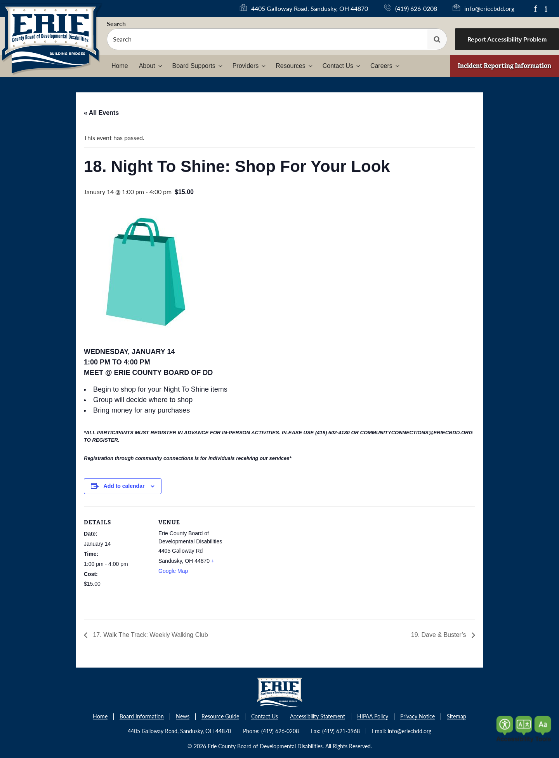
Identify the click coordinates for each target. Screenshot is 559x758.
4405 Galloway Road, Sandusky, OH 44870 (309, 8)
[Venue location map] (274, 560)
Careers (385, 65)
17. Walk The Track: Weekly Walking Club (149, 634)
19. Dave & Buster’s (439, 634)
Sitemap (456, 716)
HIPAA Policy (372, 716)
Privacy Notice (417, 716)
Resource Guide (220, 716)
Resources (294, 65)
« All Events (101, 112)
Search (116, 23)
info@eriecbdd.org (489, 8)
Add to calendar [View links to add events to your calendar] (124, 486)
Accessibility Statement (317, 716)
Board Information (142, 716)
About (151, 65)
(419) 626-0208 (416, 8)
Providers (250, 65)
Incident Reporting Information (504, 66)
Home (119, 65)
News (182, 716)
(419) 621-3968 (341, 731)
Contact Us (342, 65)
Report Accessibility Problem (507, 39)
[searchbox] (277, 39)
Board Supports (198, 65)
